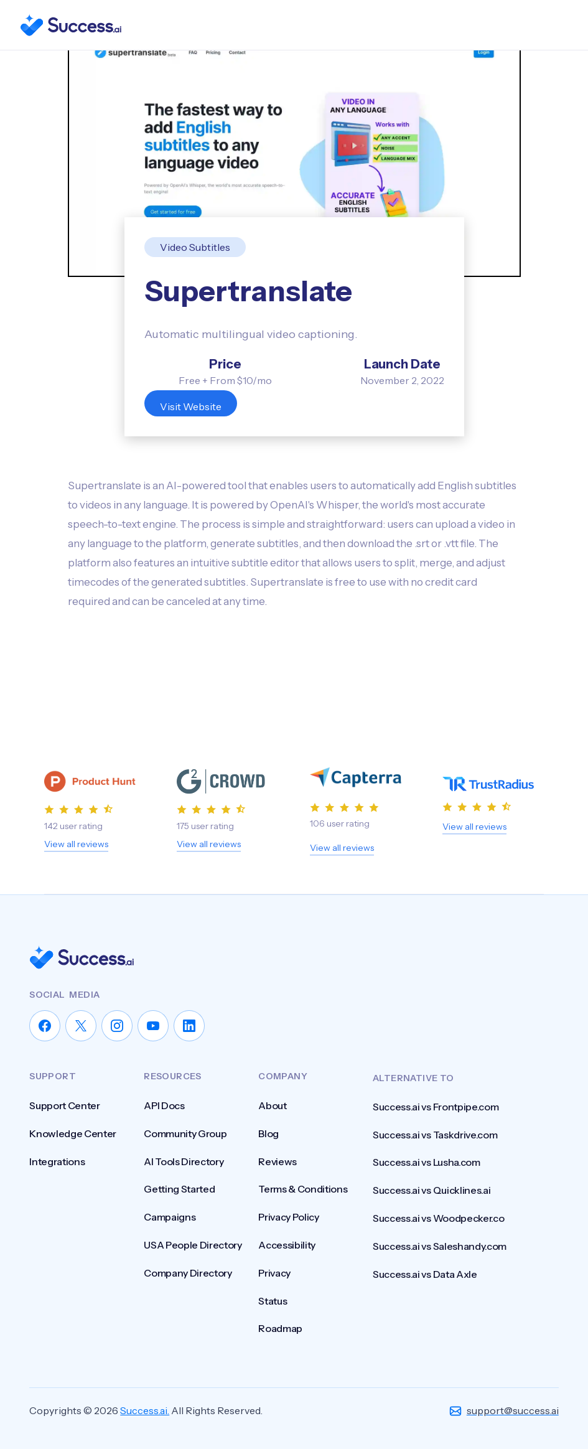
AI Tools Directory (183, 1161)
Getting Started (179, 1189)
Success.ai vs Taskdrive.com (435, 1146)
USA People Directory (193, 1245)
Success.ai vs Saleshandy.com (439, 1258)
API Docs (164, 1105)
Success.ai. (144, 1410)
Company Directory (188, 1273)
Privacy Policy (288, 1217)
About (272, 1105)
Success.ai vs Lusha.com (426, 1174)
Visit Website (191, 406)
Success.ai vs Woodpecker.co (438, 1230)
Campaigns (169, 1217)
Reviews (277, 1161)
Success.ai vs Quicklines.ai (431, 1202)
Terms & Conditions (302, 1189)
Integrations (57, 1161)
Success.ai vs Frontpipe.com (435, 1118)
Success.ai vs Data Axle (425, 1286)
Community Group (185, 1133)
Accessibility (286, 1245)
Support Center (64, 1105)
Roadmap (280, 1328)
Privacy (274, 1273)
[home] (70, 25)
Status (272, 1301)
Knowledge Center (72, 1133)
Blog (268, 1133)
